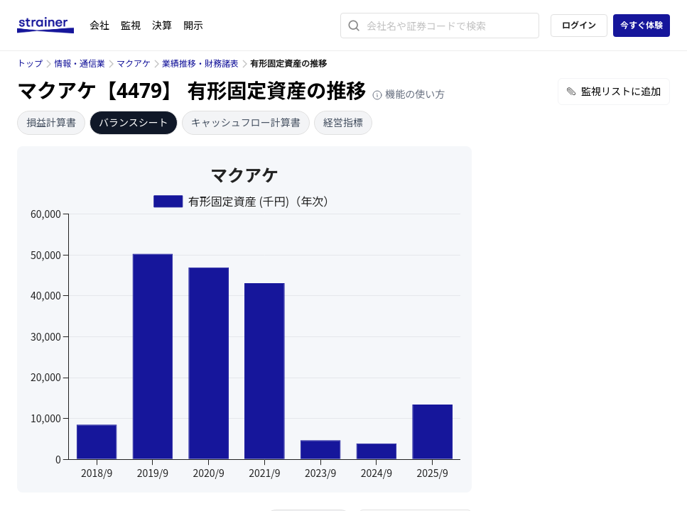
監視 (131, 25)
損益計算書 (51, 122)
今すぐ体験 (641, 25)
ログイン (579, 25)
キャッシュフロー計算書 (246, 122)
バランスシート (133, 122)
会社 (99, 25)
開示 (193, 25)
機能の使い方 (408, 94)
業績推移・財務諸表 (200, 63)
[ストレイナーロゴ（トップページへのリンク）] (53, 25)
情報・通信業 (79, 63)
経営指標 (343, 122)
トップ (30, 63)
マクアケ (134, 63)
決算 (162, 25)
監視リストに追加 (614, 91)
